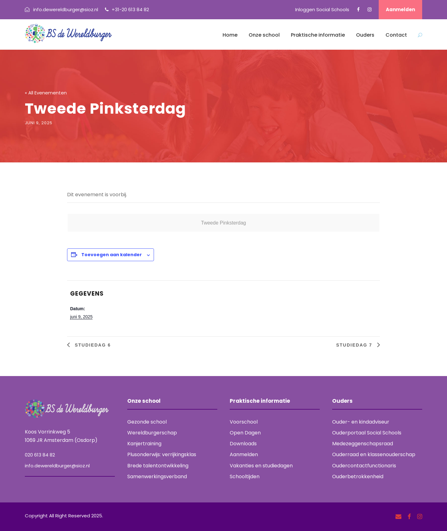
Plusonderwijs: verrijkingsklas (161, 454)
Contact (396, 35)
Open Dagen (245, 432)
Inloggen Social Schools (322, 9)
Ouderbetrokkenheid (357, 476)
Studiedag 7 (355, 345)
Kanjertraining (144, 443)
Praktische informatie (318, 35)
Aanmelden (400, 9)
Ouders (365, 35)
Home (230, 35)
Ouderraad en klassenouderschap (373, 454)
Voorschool (244, 421)
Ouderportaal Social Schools (366, 432)
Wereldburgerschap (152, 432)
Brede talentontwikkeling (157, 465)
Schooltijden (245, 476)
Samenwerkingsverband (157, 476)
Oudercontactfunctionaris (364, 465)
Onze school (264, 35)
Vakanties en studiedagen (261, 465)
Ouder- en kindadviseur (360, 421)
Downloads (243, 443)
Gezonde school (147, 421)
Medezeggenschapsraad (362, 443)
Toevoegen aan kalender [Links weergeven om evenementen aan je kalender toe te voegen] (111, 255)
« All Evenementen (46, 92)
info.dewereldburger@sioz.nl (57, 465)
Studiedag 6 (92, 345)
